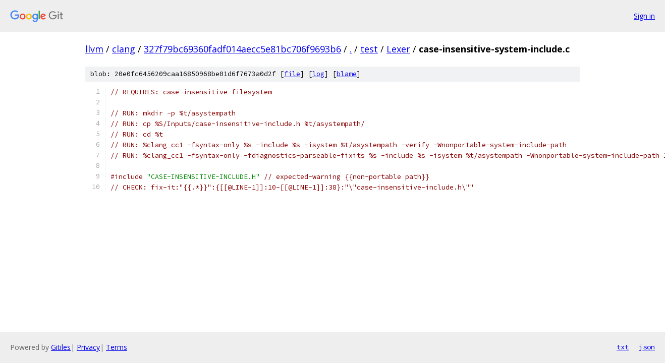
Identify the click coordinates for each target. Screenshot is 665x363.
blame (347, 74)
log (318, 74)
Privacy (88, 347)
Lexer (398, 49)
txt (623, 346)
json (647, 346)
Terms (116, 347)
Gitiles (61, 347)
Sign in (644, 16)
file (292, 74)
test (369, 49)
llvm (94, 49)
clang (123, 49)
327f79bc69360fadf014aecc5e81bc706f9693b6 (242, 49)
